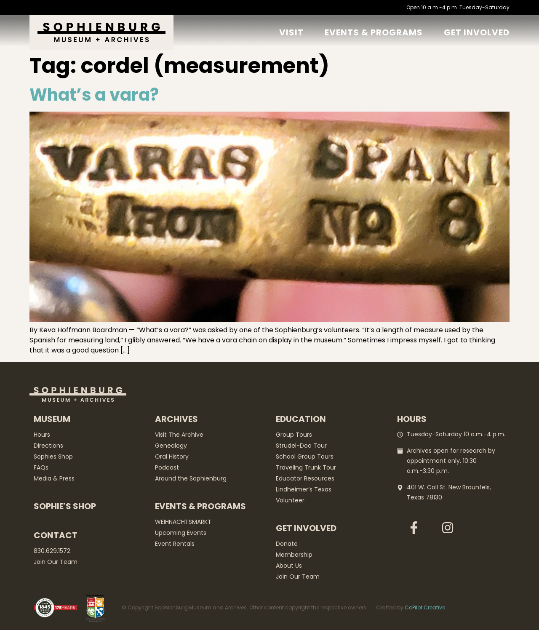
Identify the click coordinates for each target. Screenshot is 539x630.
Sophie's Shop (65, 506)
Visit (291, 32)
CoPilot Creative (425, 607)
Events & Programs (374, 32)
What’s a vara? (94, 95)
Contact (55, 535)
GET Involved (477, 32)
